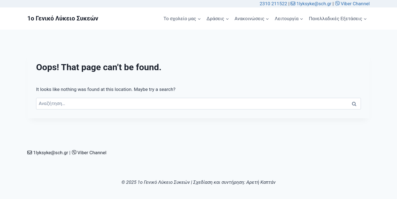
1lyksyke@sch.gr (311, 3)
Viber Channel (352, 3)
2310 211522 (273, 3)
